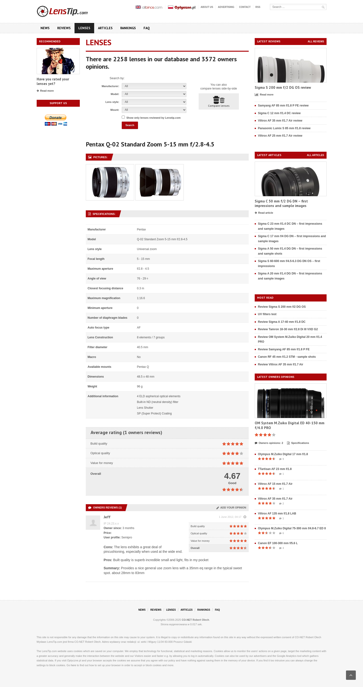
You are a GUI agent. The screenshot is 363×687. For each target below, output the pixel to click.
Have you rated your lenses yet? (53, 81)
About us (207, 7)
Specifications (298, 443)
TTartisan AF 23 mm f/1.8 (275, 469)
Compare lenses (219, 101)
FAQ (147, 28)
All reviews (316, 41)
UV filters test (267, 314)
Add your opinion (231, 507)
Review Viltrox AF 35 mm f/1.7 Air (280, 364)
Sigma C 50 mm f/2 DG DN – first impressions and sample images (281, 203)
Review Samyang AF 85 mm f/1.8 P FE (284, 349)
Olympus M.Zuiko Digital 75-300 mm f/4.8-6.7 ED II (292, 528)
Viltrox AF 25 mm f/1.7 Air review (280, 135)
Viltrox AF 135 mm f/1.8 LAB (277, 513)
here (73, 665)
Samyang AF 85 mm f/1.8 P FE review (283, 105)
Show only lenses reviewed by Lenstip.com (154, 117)
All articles (315, 155)
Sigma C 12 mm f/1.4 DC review (279, 113)
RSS (257, 7)
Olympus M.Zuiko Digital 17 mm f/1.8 (283, 454)
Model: (115, 94)
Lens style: (112, 102)
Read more (45, 91)
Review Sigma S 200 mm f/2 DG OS (282, 306)
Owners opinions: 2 (269, 443)
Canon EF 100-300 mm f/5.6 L (278, 543)
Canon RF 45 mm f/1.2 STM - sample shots (287, 356)
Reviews (64, 28)
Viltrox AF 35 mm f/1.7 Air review (280, 120)
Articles (105, 28)
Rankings (128, 28)
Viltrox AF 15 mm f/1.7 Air (275, 484)
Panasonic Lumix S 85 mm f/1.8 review (284, 128)
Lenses (84, 28)
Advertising (226, 7)
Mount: (114, 109)
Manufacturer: (110, 86)
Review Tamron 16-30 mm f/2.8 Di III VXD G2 (288, 329)
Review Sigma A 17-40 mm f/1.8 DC (282, 322)
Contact (245, 7)
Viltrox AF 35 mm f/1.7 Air (275, 498)
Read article (264, 213)
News (45, 28)
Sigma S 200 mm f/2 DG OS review (283, 87)
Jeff (107, 516)
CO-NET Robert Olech (195, 619)
